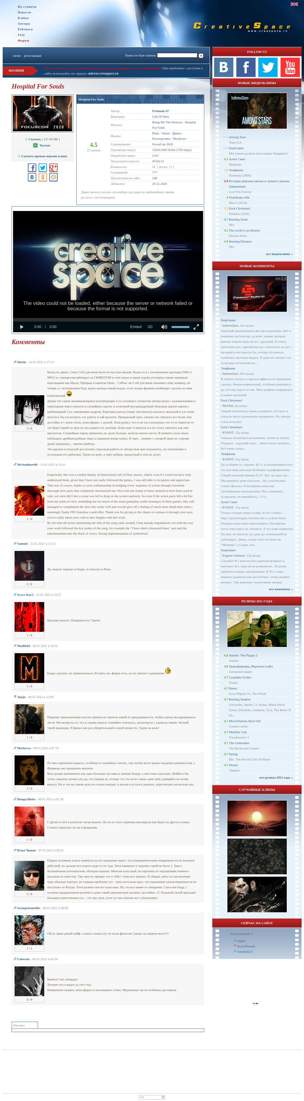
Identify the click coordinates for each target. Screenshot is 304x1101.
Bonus (233, 688)
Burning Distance (240, 241)
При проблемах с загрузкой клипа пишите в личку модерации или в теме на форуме (102, 68)
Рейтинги (25, 29)
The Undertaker (239, 743)
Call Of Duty (160, 116)
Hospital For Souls (91, 99)
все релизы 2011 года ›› (276, 777)
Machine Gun (238, 732)
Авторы (24, 23)
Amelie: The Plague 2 (243, 655)
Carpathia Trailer (240, 677)
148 (154, 178)
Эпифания (236, 170)
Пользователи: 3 (241, 933)
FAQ (21, 35)
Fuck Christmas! (240, 208)
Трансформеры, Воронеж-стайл (251, 666)
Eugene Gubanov (234, 555)
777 (154, 172)
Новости (24, 12)
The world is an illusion (244, 230)
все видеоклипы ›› (279, 254)
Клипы (23, 18)
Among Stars (237, 137)
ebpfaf (241, 941)
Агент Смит (237, 159)
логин (16, 55)
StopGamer (236, 148)
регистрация (32, 55)
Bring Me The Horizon (167, 122)
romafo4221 (245, 951)
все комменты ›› (281, 589)
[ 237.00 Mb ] (42, 139)
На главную (27, 6)
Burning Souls (238, 219)
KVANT (228, 432)
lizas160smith (246, 946)
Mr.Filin (228, 405)
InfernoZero (230, 325)
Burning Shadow (240, 699)
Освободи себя (239, 197)
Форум (23, 40)
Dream (233, 765)
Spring (233, 754)
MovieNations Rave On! (245, 721)
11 (154, 166)
